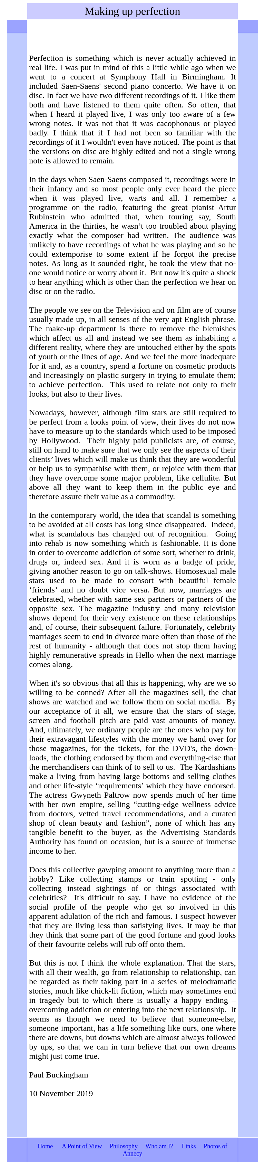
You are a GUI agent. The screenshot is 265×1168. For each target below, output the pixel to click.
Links (189, 1146)
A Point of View (82, 1146)
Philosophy (124, 1146)
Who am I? (159, 1146)
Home (45, 1146)
